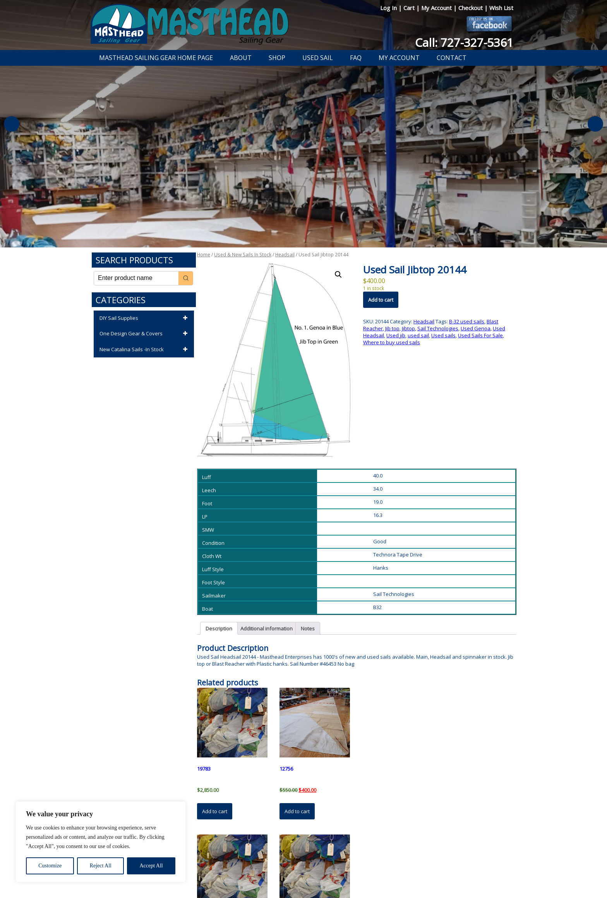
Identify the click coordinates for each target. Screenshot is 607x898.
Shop (277, 57)
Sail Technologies (437, 328)
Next (595, 124)
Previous (11, 124)
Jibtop (408, 328)
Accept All (151, 866)
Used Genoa (475, 328)
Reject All (100, 866)
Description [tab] (219, 628)
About (241, 57)
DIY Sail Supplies (144, 318)
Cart (409, 8)
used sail (418, 335)
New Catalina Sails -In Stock (144, 350)
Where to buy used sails (391, 342)
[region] (100, 842)
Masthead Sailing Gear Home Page (156, 57)
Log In (389, 8)
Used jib (395, 335)
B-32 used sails (466, 321)
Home (203, 254)
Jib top (392, 328)
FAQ (356, 57)
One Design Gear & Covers (144, 334)
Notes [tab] (308, 628)
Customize (50, 866)
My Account (437, 8)
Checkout (471, 8)
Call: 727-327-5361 (464, 42)
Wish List (501, 8)
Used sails (443, 335)
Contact (451, 57)
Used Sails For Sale (480, 335)
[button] (338, 275)
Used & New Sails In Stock (242, 254)
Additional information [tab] (266, 628)
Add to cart (380, 299)
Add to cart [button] (214, 811)
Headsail (285, 254)
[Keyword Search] (136, 278)
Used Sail (317, 57)
